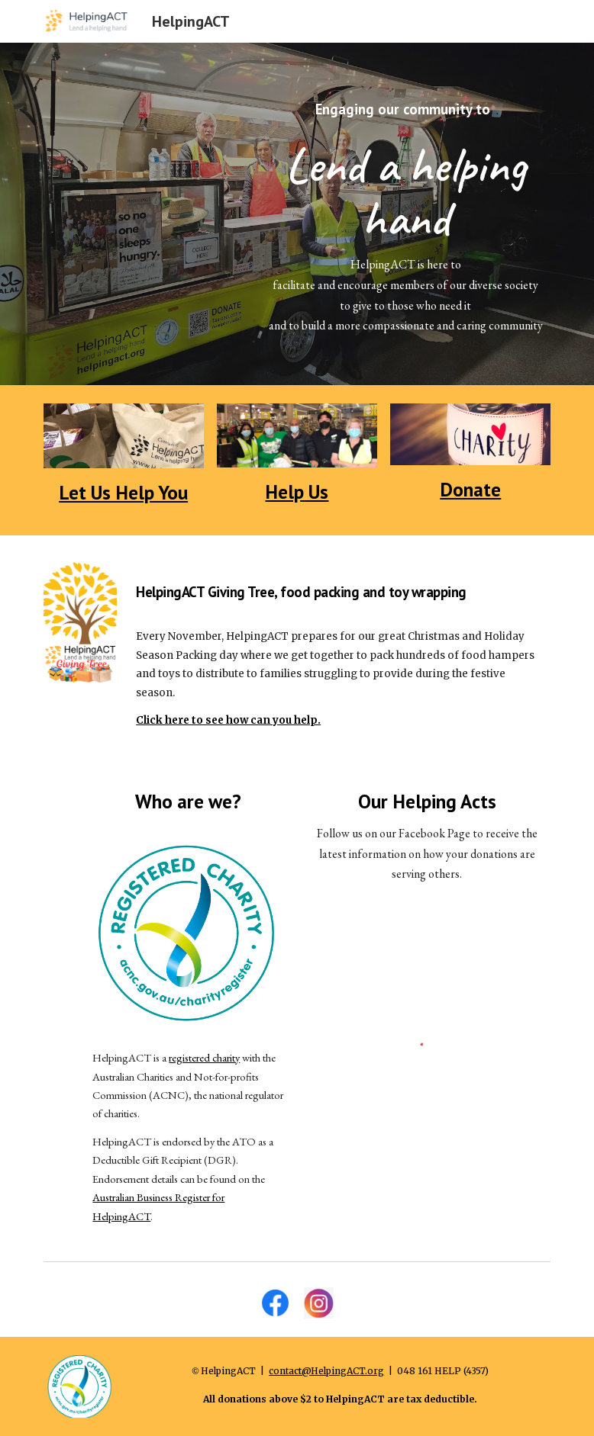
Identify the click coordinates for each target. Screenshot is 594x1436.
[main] (405, 213)
